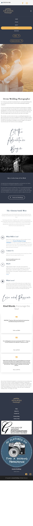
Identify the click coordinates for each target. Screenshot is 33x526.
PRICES (16, 22)
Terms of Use (16, 418)
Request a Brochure (16, 40)
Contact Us (16, 413)
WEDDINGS (16, 30)
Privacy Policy (16, 416)
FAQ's (16, 408)
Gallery (16, 35)
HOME (16, 19)
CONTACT (16, 28)
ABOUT (16, 25)
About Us (16, 411)
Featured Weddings (16, 196)
